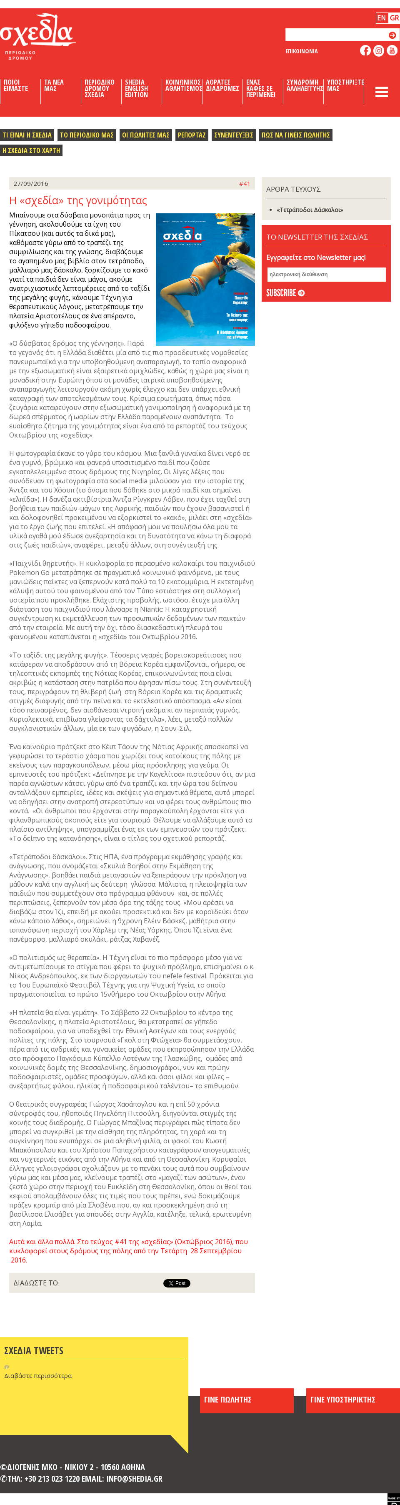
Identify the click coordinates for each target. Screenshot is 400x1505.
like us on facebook (365, 50)
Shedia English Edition (136, 88)
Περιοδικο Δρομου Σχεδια (100, 88)
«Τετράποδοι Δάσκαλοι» (310, 210)
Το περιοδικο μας (87, 135)
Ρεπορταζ (192, 135)
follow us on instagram (379, 51)
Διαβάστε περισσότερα (38, 1375)
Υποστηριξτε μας (345, 85)
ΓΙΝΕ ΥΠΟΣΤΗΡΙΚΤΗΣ (342, 1399)
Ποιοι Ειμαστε (16, 85)
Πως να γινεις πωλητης (296, 135)
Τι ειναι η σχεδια (27, 135)
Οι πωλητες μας (146, 135)
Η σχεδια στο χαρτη (31, 150)
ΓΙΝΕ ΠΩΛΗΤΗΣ (228, 1399)
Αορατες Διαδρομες (222, 85)
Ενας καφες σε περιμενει (261, 88)
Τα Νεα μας (54, 85)
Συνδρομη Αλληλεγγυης (305, 85)
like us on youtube (392, 50)
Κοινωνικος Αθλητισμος (183, 85)
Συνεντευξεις (233, 135)
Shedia (52, 36)
